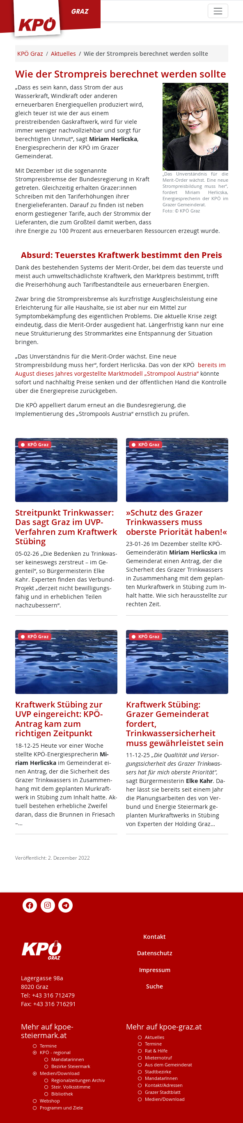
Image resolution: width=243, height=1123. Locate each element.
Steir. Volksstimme (70, 1087)
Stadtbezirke (158, 1071)
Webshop (50, 1101)
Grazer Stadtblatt (163, 1092)
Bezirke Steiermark (70, 1066)
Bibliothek (62, 1094)
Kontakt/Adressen (164, 1085)
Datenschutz (154, 953)
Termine (48, 1046)
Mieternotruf (158, 1058)
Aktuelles (154, 1037)
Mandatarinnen (67, 1059)
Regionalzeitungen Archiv (78, 1080)
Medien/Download (60, 1073)
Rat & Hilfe (156, 1051)
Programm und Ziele (61, 1108)
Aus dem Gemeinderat (168, 1064)
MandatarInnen (161, 1078)
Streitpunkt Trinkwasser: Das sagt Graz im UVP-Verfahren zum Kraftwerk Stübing (66, 527)
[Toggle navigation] (218, 11)
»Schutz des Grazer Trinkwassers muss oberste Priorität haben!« (176, 522)
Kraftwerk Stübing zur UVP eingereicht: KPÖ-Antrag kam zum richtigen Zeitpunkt (59, 719)
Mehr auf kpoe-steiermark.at (47, 1031)
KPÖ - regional (55, 1052)
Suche (154, 986)
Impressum (154, 970)
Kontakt (154, 936)
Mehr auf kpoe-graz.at (164, 1027)
